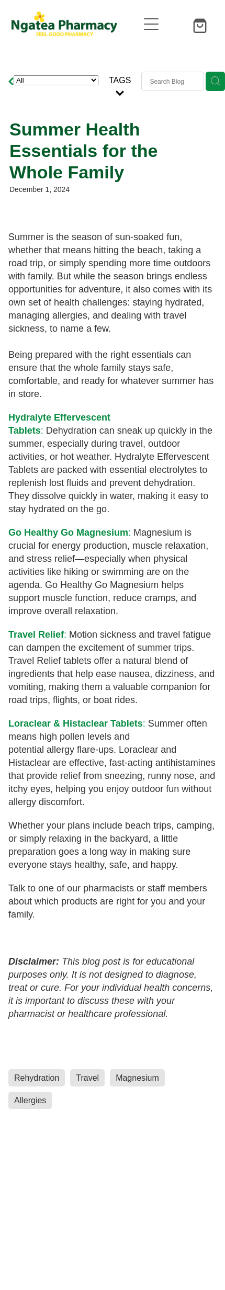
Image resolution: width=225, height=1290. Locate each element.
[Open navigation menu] (151, 24)
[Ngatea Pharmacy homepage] (75, 24)
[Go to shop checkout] (201, 24)
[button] (176, 24)
